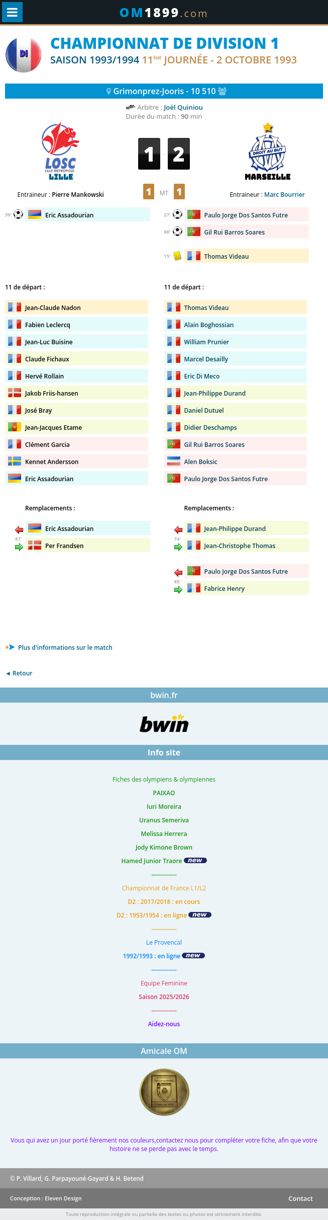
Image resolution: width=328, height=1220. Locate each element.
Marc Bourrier (284, 194)
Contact (300, 1198)
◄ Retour (18, 673)
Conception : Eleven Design (46, 1198)
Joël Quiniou (183, 107)
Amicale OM (164, 1050)
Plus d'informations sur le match (59, 647)
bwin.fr (164, 695)
